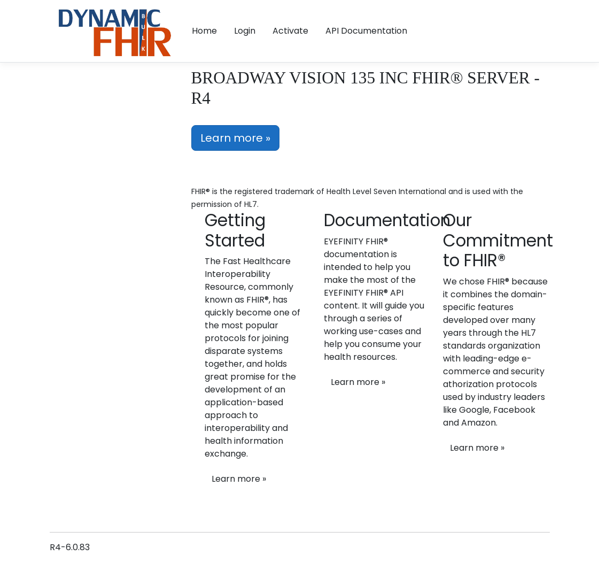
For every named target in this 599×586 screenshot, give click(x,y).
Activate (290, 31)
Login (244, 31)
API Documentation (366, 31)
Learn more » (235, 137)
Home (204, 31)
